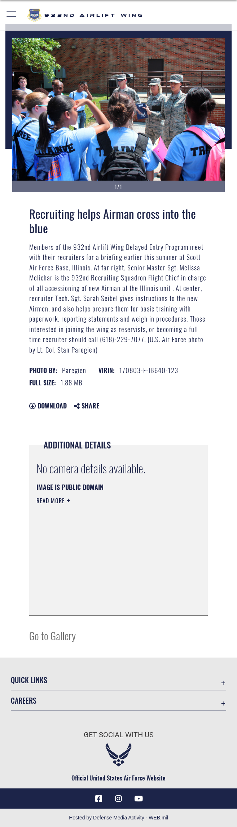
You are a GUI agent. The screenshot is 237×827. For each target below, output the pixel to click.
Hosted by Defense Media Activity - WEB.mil (118, 818)
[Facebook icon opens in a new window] (98, 798)
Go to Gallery (52, 635)
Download (48, 405)
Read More (51, 500)
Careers (23, 700)
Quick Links (29, 680)
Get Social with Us (119, 734)
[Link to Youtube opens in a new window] (138, 798)
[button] (11, 15)
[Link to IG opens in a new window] (118, 798)
